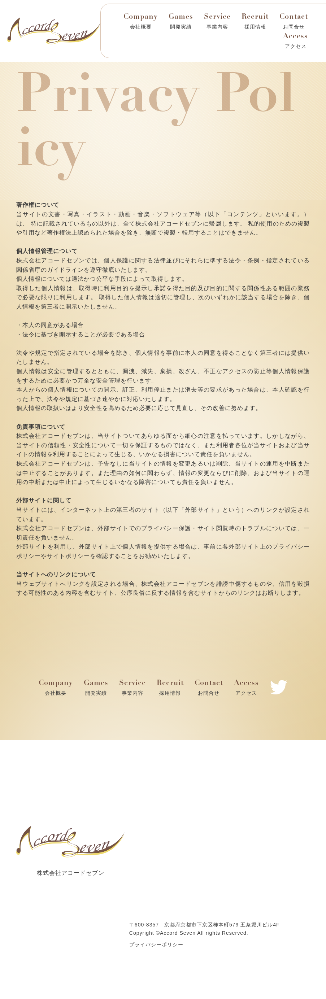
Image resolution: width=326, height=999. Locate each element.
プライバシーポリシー (156, 944)
